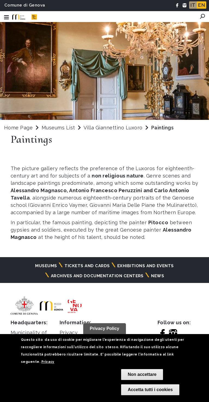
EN (201, 5)
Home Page (18, 127)
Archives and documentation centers (97, 275)
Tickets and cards (87, 265)
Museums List (58, 127)
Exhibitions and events (145, 265)
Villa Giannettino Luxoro (114, 127)
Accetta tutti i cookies (150, 389)
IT (192, 5)
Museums (46, 265)
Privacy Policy (104, 328)
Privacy (47, 362)
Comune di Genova (24, 5)
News (157, 275)
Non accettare (142, 374)
